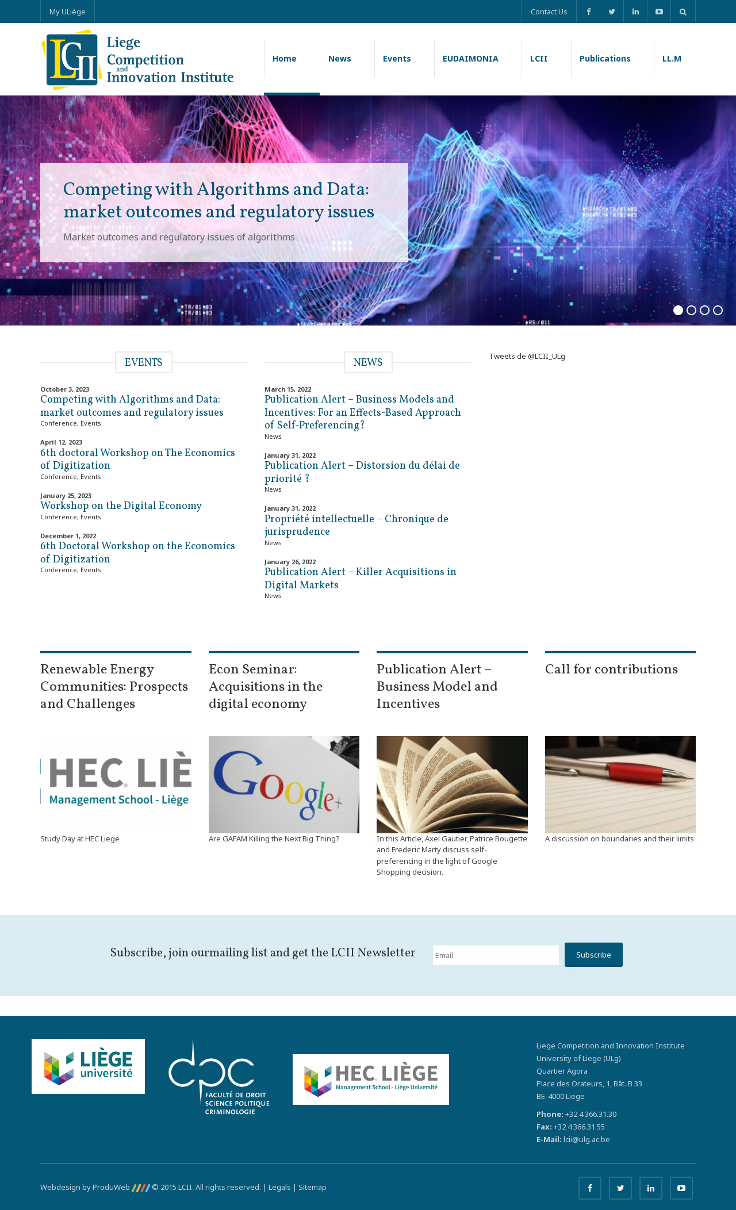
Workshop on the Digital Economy (121, 506)
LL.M (671, 58)
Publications (605, 58)
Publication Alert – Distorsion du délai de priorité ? (362, 473)
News (339, 58)
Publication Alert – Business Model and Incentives (437, 687)
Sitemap (312, 1187)
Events (397, 58)
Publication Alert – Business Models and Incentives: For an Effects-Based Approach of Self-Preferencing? (362, 413)
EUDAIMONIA (471, 58)
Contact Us (549, 11)
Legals (280, 1187)
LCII (539, 58)
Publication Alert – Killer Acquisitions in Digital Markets (360, 579)
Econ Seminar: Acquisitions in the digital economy (266, 687)
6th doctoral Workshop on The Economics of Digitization (137, 460)
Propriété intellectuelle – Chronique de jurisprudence (356, 526)
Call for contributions (611, 670)
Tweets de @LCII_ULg (527, 356)
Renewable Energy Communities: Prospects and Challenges (114, 687)
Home (285, 58)
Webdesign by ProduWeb (95, 1187)
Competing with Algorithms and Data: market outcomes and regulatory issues (132, 406)
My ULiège (67, 11)
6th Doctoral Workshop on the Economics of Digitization (137, 553)
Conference (58, 423)
